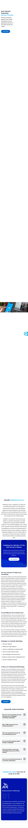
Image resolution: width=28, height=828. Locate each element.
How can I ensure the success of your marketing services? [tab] (11, 733)
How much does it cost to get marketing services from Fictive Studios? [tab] (10, 751)
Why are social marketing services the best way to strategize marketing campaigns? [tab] (11, 716)
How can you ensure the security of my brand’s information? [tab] (12, 759)
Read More (5, 701)
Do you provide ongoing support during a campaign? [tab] (11, 741)
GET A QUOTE (14, 559)
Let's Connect (5, 31)
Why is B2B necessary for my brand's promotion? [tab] (10, 725)
